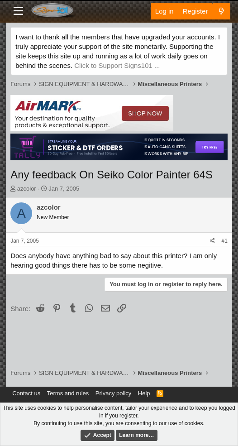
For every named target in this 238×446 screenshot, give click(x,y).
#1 (224, 241)
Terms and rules (68, 393)
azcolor (26, 188)
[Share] (212, 241)
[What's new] (221, 11)
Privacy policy (113, 393)
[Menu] (18, 11)
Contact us (26, 393)
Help (144, 393)
